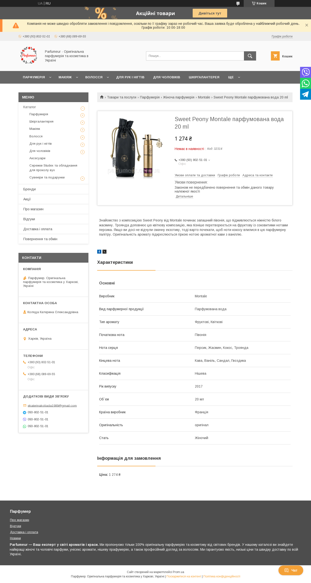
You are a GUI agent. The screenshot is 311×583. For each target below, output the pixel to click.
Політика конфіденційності (221, 576)
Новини (15, 538)
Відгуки (29, 219)
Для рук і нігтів (130, 77)
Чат (290, 570)
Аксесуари (37, 158)
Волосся (94, 77)
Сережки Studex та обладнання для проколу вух (53, 168)
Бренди (29, 189)
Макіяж (65, 77)
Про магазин (33, 209)
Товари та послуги (121, 97)
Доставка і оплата (37, 229)
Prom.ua (178, 572)
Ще (231, 77)
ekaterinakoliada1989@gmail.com (52, 405)
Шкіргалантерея (204, 77)
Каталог (29, 107)
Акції (27, 199)
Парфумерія (34, 77)
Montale (204, 97)
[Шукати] (250, 56)
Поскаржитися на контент (183, 576)
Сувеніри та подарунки (47, 177)
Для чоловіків (166, 77)
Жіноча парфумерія (178, 97)
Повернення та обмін (40, 239)
